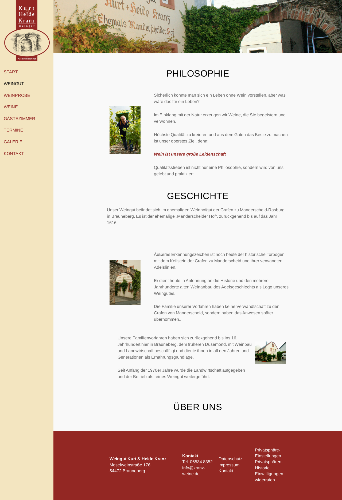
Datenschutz (230, 459)
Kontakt (15, 153)
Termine (13, 130)
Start (11, 72)
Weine (12, 107)
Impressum (229, 465)
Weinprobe (18, 95)
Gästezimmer (19, 118)
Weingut (15, 83)
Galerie (13, 142)
